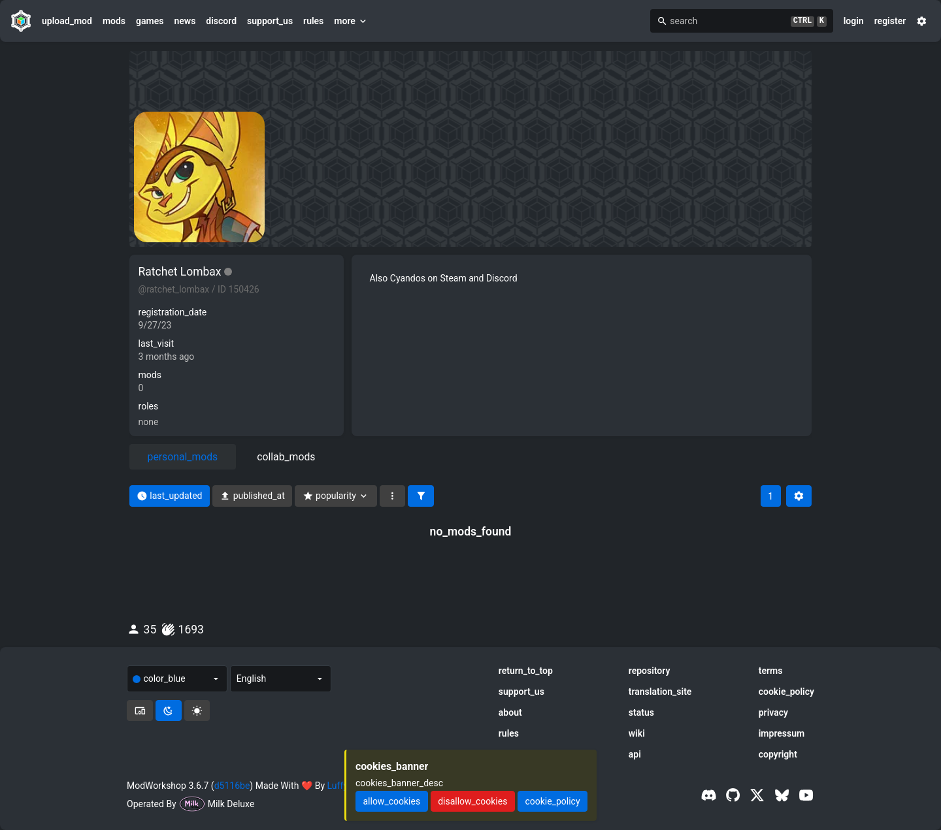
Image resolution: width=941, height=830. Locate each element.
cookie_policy (786, 691)
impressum (782, 733)
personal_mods (183, 457)
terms (771, 670)
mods (114, 21)
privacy (773, 712)
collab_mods (286, 457)
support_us (270, 21)
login (854, 21)
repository (649, 670)
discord (221, 21)
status (641, 712)
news (184, 21)
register (890, 21)
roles (149, 406)
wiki (637, 733)
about (510, 712)
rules (313, 21)
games (149, 21)
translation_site (660, 691)
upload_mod (67, 21)
